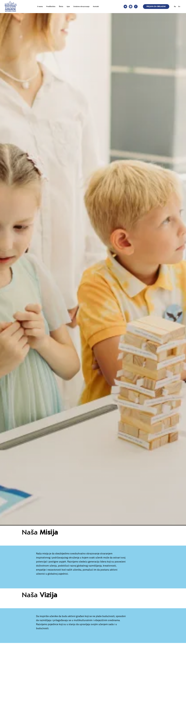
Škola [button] (61, 6)
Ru (175, 6)
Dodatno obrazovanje (81, 6)
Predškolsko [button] (50, 6)
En (179, 6)
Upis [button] (68, 6)
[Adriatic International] (125, 6)
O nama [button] (40, 6)
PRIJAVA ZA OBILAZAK (156, 6)
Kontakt (96, 6)
